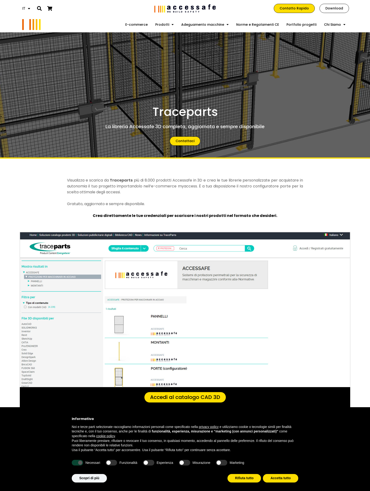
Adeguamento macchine (205, 24)
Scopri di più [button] (89, 478)
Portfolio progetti (301, 24)
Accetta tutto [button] (280, 478)
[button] (39, 8)
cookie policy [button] (105, 436)
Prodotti (164, 24)
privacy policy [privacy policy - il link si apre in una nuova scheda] (209, 427)
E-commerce (136, 24)
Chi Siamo (334, 24)
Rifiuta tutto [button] (244, 478)
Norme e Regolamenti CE (257, 24)
